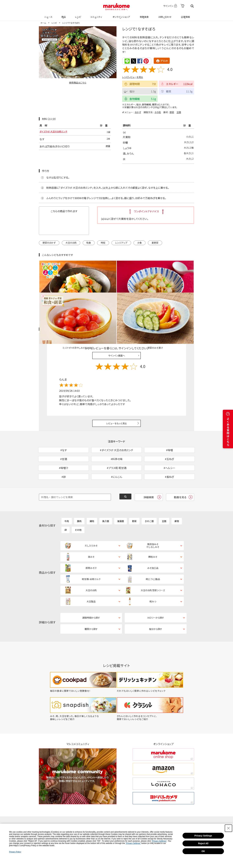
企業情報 (184, 15)
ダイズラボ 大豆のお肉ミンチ (55, 132)
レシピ (77, 15)
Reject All (203, 843)
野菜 (172, 112)
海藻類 (120, 503)
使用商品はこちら (77, 82)
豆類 (179, 112)
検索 (192, 6)
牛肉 (66, 503)
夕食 (139, 242)
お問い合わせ (164, 15)
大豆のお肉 (71, 242)
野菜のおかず (49, 242)
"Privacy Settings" (159, 841)
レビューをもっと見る (116, 388)
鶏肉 (92, 503)
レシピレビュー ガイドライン (182, 295)
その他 (157, 112)
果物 (176, 503)
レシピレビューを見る (132, 76)
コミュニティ (96, 15)
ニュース (48, 15)
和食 (88, 242)
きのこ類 (149, 503)
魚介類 (105, 503)
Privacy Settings (203, 835)
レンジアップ (121, 242)
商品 (63, 15)
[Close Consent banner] (228, 828)
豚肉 (79, 503)
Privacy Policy (15, 852)
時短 (103, 242)
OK (203, 851)
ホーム (43, 22)
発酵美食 (143, 15)
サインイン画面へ (116, 320)
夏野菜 (155, 242)
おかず (138, 112)
